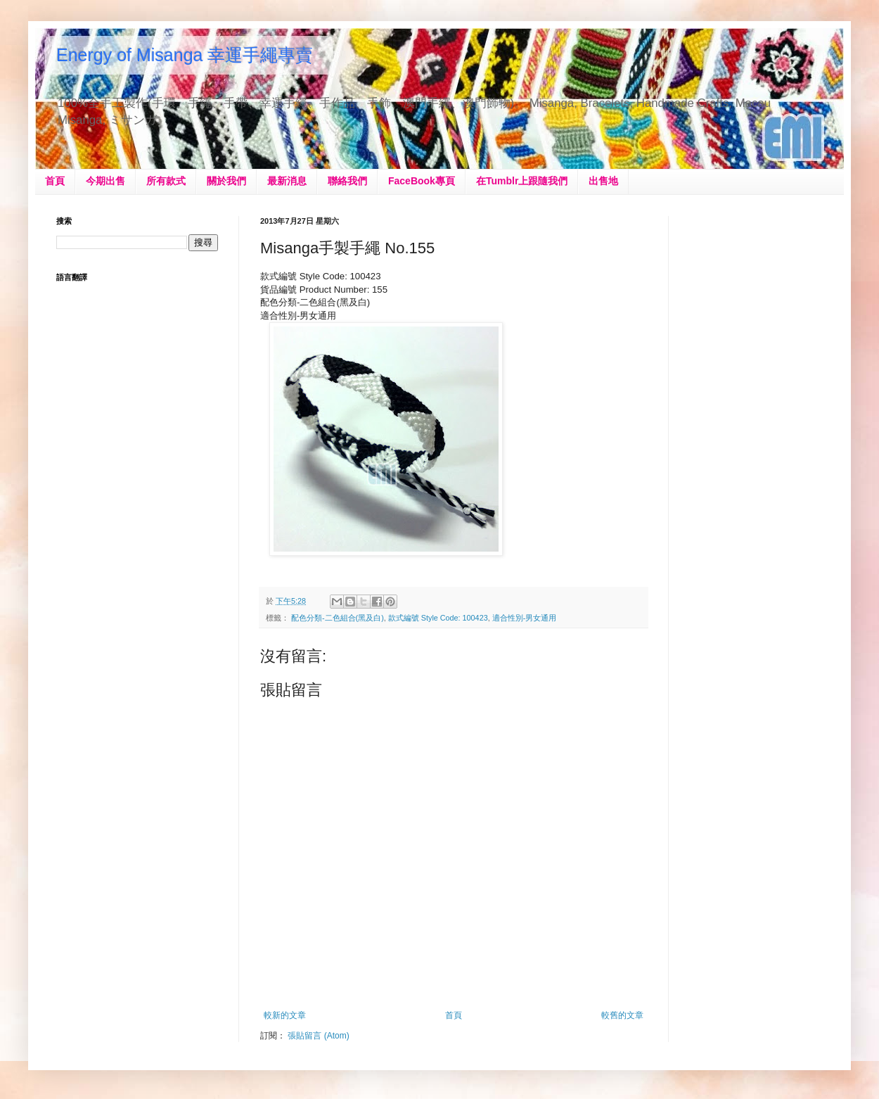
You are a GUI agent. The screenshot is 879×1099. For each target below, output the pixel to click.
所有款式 (166, 180)
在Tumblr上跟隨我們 (521, 180)
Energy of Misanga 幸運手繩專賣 (184, 55)
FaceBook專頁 (421, 180)
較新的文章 (285, 1015)
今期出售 (105, 180)
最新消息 (287, 180)
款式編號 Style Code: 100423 (438, 618)
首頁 (55, 180)
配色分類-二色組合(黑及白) (337, 618)
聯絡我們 (347, 180)
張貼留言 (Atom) (318, 1036)
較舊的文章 (622, 1015)
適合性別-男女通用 (524, 618)
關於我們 (226, 180)
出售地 (603, 180)
